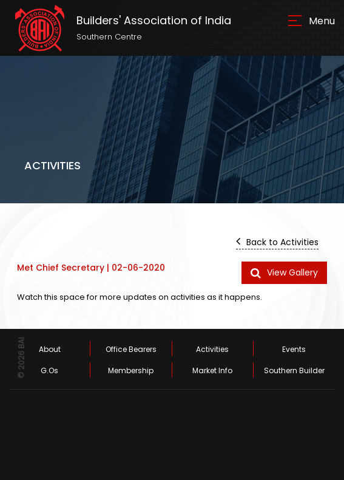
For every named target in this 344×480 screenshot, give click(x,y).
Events (294, 349)
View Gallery (284, 272)
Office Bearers (131, 349)
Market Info (212, 370)
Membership (130, 370)
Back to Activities (277, 241)
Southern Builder (294, 370)
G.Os (49, 370)
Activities (212, 349)
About (50, 349)
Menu (322, 21)
